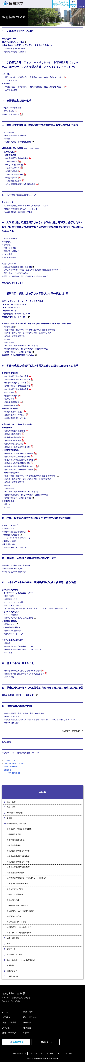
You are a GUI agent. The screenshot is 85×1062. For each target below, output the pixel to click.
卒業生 (26, 1033)
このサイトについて (36, 1053)
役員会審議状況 (15, 845)
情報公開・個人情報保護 (16, 824)
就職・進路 (28, 1012)
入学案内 (6, 1028)
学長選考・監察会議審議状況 (20, 829)
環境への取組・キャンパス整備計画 (21, 960)
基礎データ (11, 949)
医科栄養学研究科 (11, 767)
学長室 (9, 818)
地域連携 (27, 1022)
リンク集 (69, 1053)
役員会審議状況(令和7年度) (19, 856)
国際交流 (27, 1028)
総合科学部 (8, 770)
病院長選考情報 (15, 834)
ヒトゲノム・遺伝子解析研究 (20, 933)
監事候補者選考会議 (16, 840)
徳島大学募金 (73, 4)
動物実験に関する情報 (17, 922)
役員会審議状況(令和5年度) (19, 862)
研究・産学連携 (30, 1017)
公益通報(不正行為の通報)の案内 (22, 911)
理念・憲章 (11, 802)
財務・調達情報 (13, 938)
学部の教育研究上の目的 (14, 763)
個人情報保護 (14, 900)
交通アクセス (12, 971)
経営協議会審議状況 (16, 873)
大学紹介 (42, 792)
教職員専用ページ (19, 1053)
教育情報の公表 (15, 916)
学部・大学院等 (9, 1022)
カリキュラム (9, 760)
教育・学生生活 (9, 1033)
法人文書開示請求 (16, 889)
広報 (8, 944)
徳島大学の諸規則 (16, 894)
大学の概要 (11, 807)
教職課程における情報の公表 (20, 927)
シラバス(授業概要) (12, 773)
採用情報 (10, 965)
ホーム (5, 1012)
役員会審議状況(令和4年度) (19, 867)
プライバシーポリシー (54, 1053)
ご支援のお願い (13, 976)
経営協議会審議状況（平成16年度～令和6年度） (28, 878)
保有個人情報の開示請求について (22, 905)
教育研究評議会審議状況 (18, 883)
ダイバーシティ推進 (15, 954)
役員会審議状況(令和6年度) (19, 851)
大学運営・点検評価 (15, 813)
